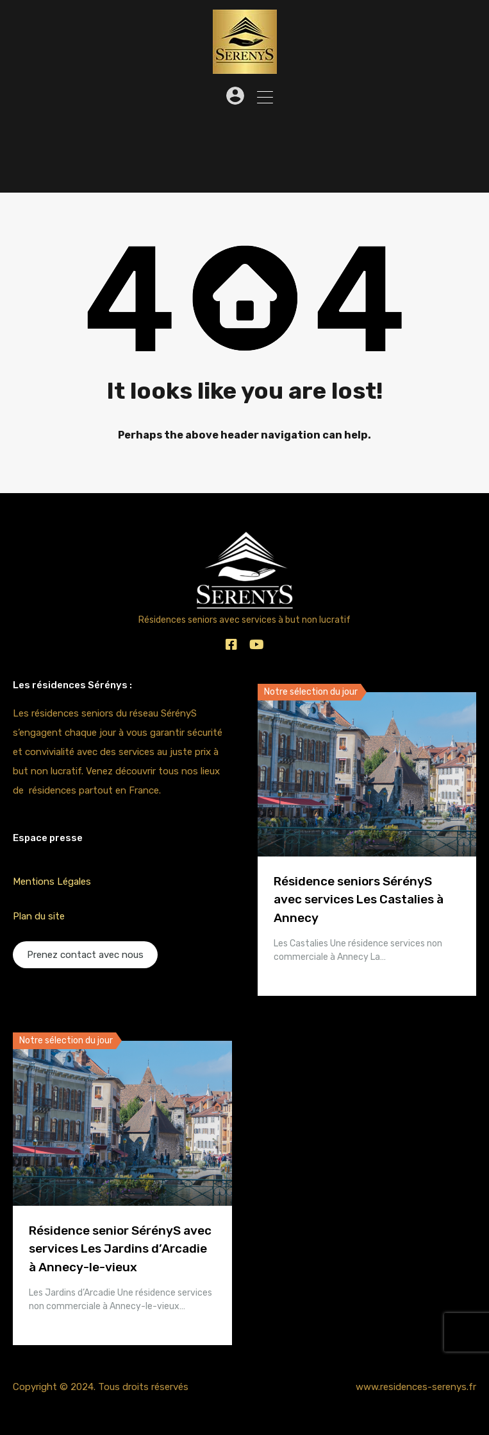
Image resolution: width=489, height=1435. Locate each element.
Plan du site (39, 916)
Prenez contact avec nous (85, 955)
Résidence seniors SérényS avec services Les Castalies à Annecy (358, 899)
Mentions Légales (52, 881)
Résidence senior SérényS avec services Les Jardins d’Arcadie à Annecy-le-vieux (120, 1248)
